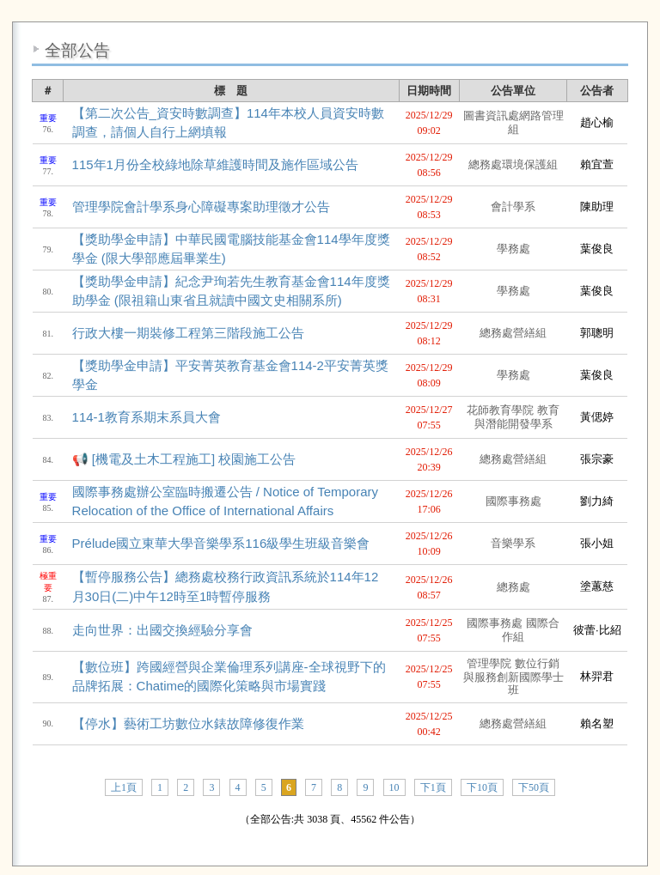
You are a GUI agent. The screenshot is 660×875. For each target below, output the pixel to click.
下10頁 (482, 787)
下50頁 (533, 787)
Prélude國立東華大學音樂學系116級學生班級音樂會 (221, 543)
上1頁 (124, 787)
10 (394, 787)
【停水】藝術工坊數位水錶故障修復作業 (188, 723)
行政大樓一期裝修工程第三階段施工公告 (188, 332)
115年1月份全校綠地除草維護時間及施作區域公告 (215, 164)
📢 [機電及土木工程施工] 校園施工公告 (184, 459)
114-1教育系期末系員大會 (146, 417)
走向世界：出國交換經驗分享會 (162, 630)
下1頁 (433, 787)
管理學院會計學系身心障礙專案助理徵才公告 (201, 206)
